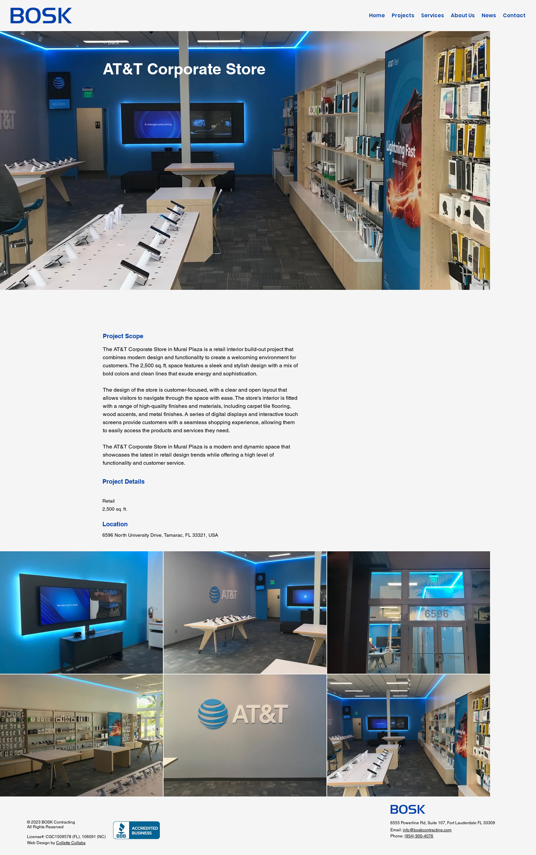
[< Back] (127, 43)
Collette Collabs (71, 842)
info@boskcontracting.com (427, 830)
